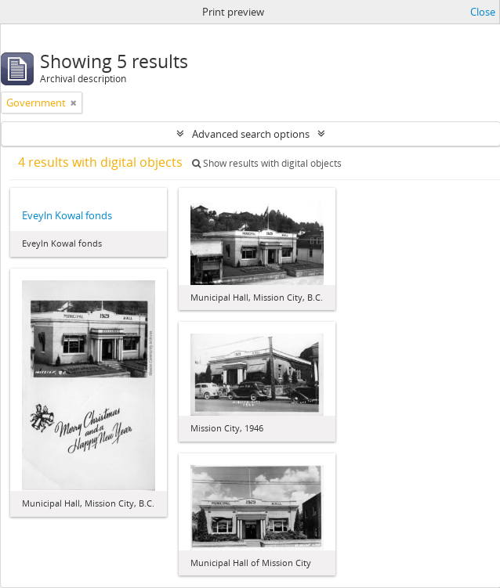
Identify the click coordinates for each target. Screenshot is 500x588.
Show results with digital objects (267, 163)
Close (482, 12)
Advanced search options (251, 134)
